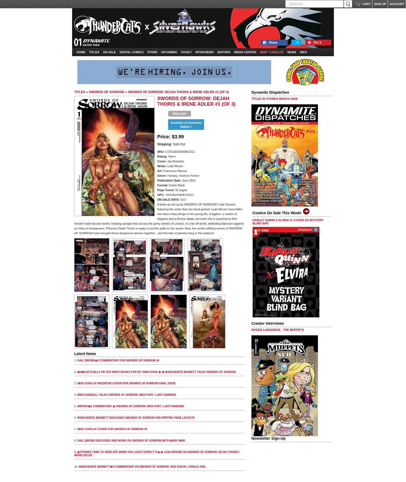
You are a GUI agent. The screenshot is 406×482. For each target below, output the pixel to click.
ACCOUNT (397, 4)
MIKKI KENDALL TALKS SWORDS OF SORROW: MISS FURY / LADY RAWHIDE (126, 394)
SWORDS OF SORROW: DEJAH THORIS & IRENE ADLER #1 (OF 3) (178, 92)
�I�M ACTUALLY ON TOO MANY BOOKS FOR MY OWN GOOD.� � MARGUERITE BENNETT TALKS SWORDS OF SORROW (156, 371)
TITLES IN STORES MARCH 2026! (274, 98)
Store (152, 52)
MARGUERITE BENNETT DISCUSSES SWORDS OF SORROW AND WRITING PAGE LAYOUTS (135, 417)
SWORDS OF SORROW (106, 92)
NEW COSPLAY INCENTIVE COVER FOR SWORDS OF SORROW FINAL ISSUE (126, 383)
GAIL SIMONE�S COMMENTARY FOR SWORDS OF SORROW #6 (118, 360)
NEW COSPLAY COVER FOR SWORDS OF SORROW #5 (112, 429)
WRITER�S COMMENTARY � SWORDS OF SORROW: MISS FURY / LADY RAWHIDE (130, 406)
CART (366, 4)
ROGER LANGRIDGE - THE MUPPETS (277, 329)
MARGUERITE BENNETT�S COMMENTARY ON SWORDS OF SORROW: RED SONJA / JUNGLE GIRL (142, 466)
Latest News (85, 354)
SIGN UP (380, 4)
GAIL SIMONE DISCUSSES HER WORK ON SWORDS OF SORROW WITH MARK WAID (131, 440)
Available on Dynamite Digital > (186, 125)
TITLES (79, 92)
